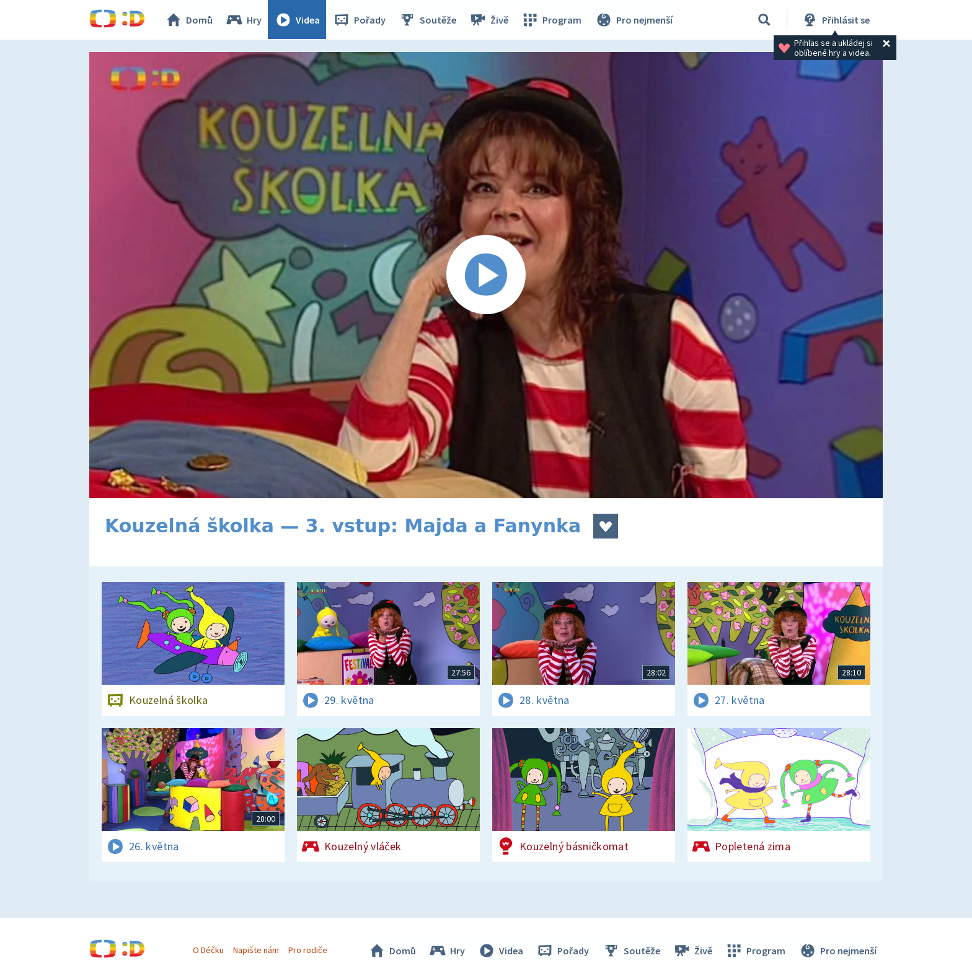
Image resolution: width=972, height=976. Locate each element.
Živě (489, 20)
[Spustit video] (486, 275)
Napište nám (256, 950)
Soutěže (428, 20)
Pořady (359, 20)
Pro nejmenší (633, 20)
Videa (297, 20)
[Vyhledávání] (764, 20)
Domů (189, 20)
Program (551, 20)
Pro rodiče (308, 950)
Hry (244, 20)
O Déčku (208, 950)
